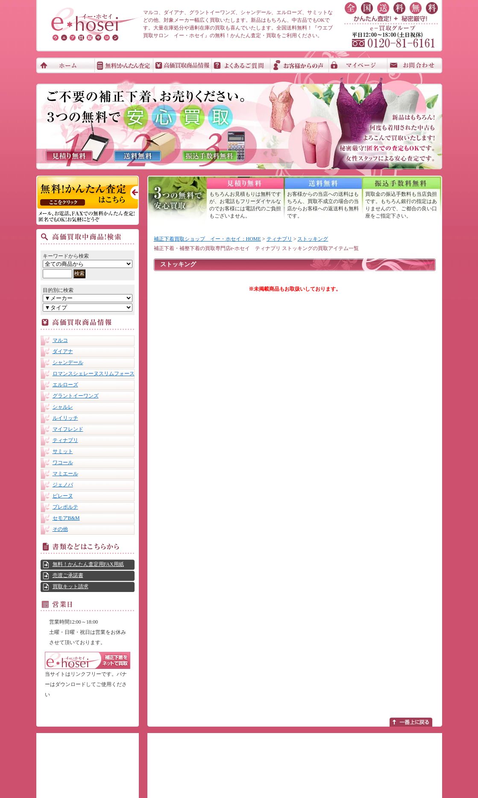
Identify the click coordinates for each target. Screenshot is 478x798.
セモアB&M (66, 518)
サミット (63, 451)
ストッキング (312, 239)
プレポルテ (65, 507)
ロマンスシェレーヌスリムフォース (94, 374)
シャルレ (63, 407)
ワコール (63, 462)
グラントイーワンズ (76, 396)
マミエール (65, 474)
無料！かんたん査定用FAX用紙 (88, 564)
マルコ (60, 340)
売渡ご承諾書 (68, 575)
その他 (60, 529)
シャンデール (68, 362)
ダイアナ (63, 351)
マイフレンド (68, 429)
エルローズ (65, 385)
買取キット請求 (70, 586)
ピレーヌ (63, 496)
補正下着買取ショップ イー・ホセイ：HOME (207, 239)
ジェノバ (63, 485)
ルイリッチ (65, 418)
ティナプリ (65, 440)
